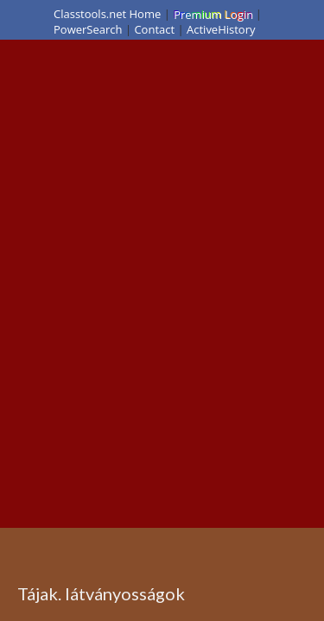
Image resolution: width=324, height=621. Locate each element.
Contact (154, 29)
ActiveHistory (221, 29)
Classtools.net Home (107, 14)
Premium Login (212, 14)
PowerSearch (88, 29)
